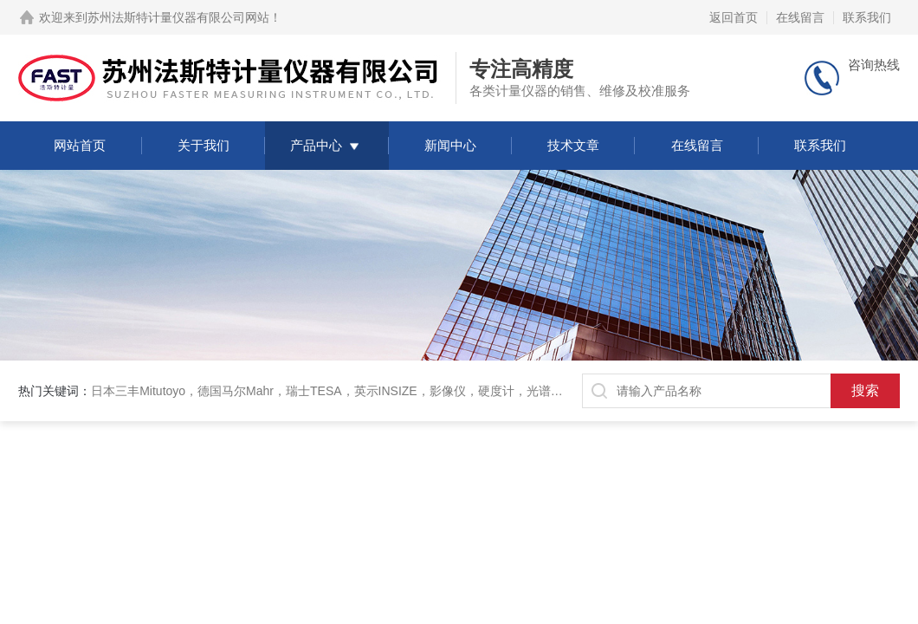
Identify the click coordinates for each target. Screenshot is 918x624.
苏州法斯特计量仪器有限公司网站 (178, 17)
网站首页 (80, 145)
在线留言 (800, 17)
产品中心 (316, 145)
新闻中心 (450, 145)
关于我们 (204, 145)
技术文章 (573, 145)
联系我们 (867, 17)
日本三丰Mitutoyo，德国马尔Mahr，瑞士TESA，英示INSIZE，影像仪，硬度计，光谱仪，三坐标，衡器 (369, 391)
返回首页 (733, 17)
